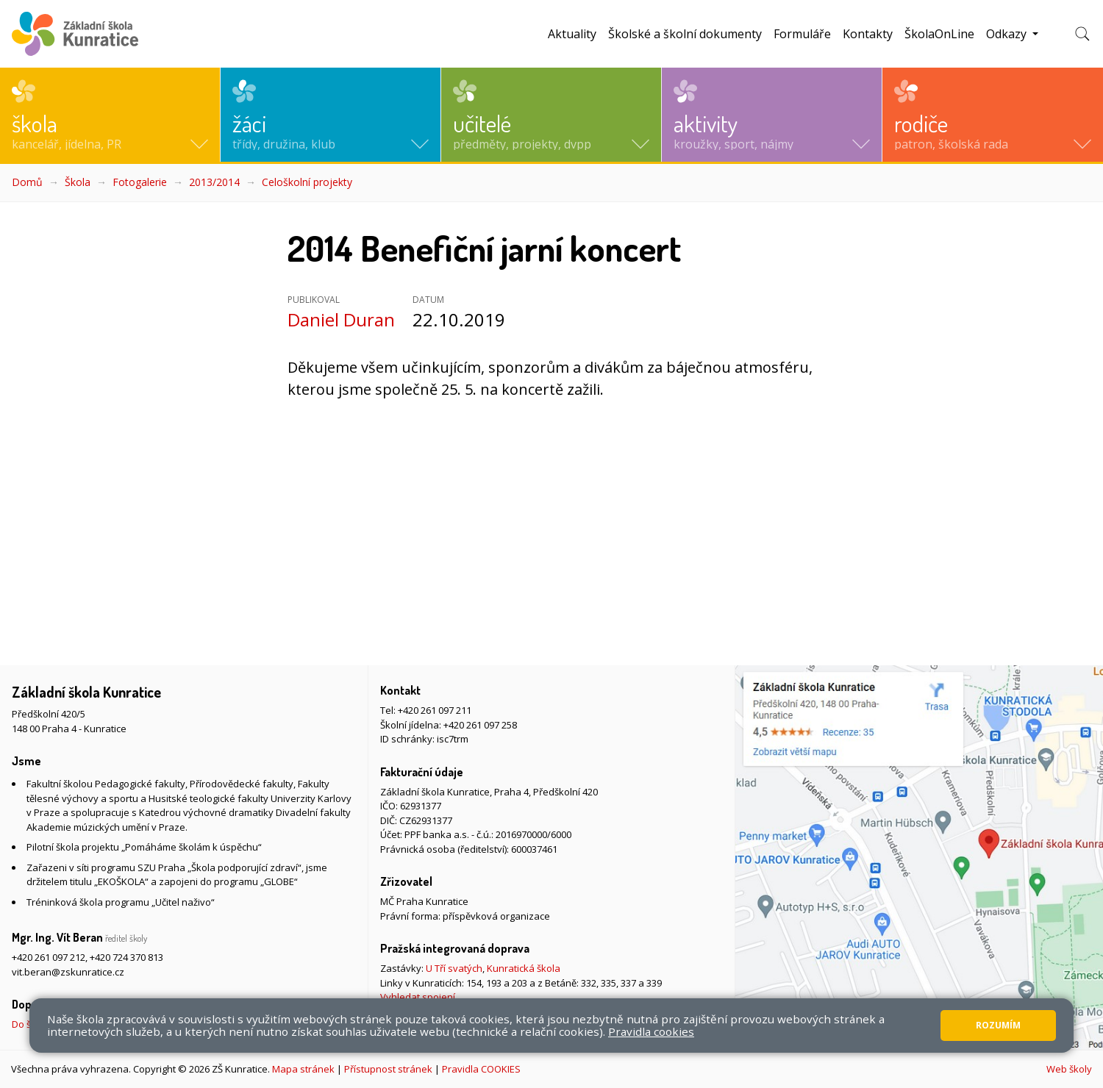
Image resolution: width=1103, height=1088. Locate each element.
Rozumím (998, 1025)
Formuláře (802, 34)
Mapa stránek (303, 1069)
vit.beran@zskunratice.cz (68, 971)
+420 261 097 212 (48, 957)
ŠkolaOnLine (939, 34)
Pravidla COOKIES (481, 1069)
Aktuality (572, 34)
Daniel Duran (341, 319)
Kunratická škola (523, 968)
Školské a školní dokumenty (685, 34)
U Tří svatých (454, 968)
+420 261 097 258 (480, 724)
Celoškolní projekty (307, 182)
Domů (27, 182)
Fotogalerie (140, 182)
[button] (110, 115)
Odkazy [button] (1007, 34)
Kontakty (868, 34)
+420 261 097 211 (434, 710)
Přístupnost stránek (388, 1069)
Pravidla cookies (651, 1031)
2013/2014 (214, 182)
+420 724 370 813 (126, 957)
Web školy (1069, 1069)
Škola (77, 182)
